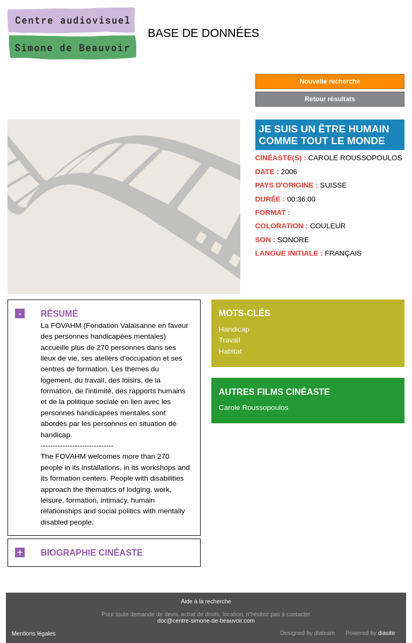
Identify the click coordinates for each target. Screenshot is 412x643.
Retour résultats (330, 99)
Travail (229, 340)
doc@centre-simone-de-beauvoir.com (206, 620)
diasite (386, 633)
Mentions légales (34, 633)
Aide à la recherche (206, 601)
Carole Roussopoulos (254, 407)
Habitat (230, 351)
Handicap (234, 329)
